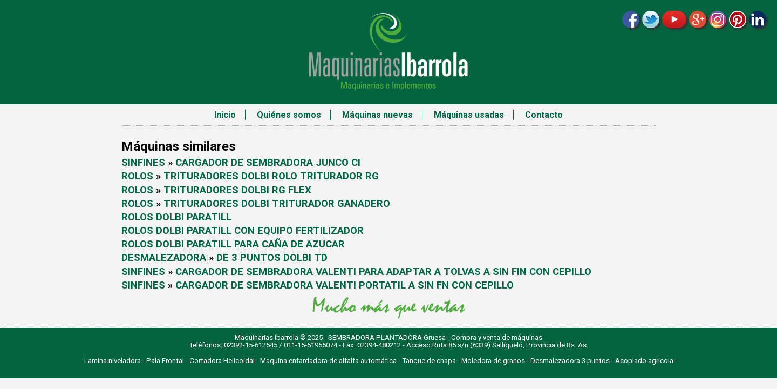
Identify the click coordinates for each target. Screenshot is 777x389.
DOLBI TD (305, 258)
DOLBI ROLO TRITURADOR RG (310, 176)
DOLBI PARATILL (193, 217)
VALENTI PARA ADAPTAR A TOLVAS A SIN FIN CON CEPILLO (453, 272)
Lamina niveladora (112, 361)
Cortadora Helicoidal (222, 361)
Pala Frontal (165, 361)
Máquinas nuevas (377, 115)
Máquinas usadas (469, 115)
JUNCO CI (338, 163)
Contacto (544, 115)
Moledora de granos (493, 361)
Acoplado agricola (644, 361)
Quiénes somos (289, 115)
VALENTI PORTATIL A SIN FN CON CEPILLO (415, 285)
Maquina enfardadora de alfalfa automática (328, 361)
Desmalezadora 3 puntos (570, 361)
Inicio (225, 115)
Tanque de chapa (429, 361)
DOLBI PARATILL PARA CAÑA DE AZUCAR (250, 244)
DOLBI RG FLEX (276, 190)
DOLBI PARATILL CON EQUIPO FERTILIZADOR (260, 231)
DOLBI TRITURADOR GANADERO (315, 204)
